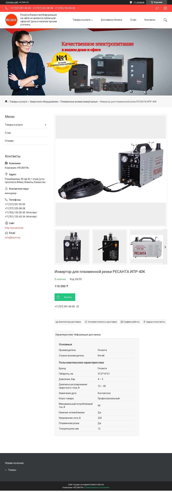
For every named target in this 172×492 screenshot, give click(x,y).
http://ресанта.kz (14, 228)
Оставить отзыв (157, 8)
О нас (133, 19)
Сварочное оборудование (44, 101)
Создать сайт (12, 2)
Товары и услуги (81, 19)
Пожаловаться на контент (97, 487)
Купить (68, 297)
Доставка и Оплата (111, 19)
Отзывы (9, 140)
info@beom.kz (12, 237)
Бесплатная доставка (70, 322)
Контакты (150, 19)
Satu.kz (100, 484)
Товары (12, 470)
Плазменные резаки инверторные (79, 101)
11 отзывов (139, 2)
